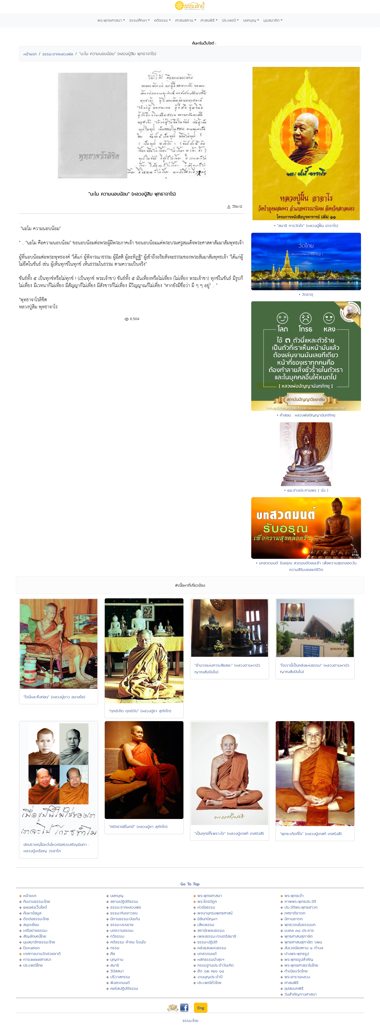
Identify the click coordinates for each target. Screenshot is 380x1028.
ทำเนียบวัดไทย (296, 971)
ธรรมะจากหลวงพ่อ (57, 54)
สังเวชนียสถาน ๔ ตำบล (303, 948)
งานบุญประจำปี (209, 976)
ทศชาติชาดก (294, 913)
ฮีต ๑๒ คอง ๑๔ (210, 971)
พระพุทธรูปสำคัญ (298, 959)
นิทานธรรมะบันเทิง (125, 919)
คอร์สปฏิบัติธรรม (124, 988)
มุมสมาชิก (271, 20)
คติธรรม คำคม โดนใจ (128, 942)
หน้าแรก (30, 54)
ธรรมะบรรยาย (122, 924)
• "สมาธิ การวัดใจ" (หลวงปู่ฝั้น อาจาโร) (306, 225)
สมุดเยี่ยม (31, 924)
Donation (31, 948)
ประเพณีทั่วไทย (209, 982)
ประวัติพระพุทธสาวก (300, 907)
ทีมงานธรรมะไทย (36, 901)
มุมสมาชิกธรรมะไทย (39, 942)
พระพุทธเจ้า (294, 895)
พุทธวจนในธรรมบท (300, 924)
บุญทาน (116, 959)
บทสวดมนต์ (207, 953)
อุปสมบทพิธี (293, 988)
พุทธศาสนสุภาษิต (298, 936)
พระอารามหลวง (297, 976)
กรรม (114, 948)
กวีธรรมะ (117, 936)
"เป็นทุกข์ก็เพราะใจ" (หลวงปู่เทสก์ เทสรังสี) (229, 833)
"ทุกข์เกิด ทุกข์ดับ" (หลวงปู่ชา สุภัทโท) (140, 711)
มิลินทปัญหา (207, 919)
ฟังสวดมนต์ (120, 982)
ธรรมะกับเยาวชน (123, 913)
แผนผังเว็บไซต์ (35, 907)
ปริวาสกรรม (120, 976)
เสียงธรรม (205, 924)
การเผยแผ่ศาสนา (37, 959)
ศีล (112, 953)
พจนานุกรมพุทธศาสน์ (214, 913)
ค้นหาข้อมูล (32, 913)
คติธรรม (161, 20)
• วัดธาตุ (306, 294)
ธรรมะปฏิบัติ (207, 942)
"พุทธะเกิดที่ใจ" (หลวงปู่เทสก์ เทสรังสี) (311, 833)
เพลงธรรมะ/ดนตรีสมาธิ (216, 936)
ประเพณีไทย (33, 965)
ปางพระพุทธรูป (296, 953)
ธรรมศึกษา (138, 20)
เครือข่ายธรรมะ (35, 930)
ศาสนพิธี (208, 20)
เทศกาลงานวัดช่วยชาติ (42, 953)
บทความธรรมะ (122, 930)
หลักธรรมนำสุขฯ (210, 959)
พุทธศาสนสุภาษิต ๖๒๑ (303, 942)
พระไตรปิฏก (207, 901)
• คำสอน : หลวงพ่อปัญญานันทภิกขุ (306, 415)
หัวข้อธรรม (206, 907)
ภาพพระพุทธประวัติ (300, 901)
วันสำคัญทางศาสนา (300, 994)
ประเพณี (229, 20)
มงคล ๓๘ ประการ (299, 930)
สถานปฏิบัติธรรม (124, 901)
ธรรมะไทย (190, 1020)
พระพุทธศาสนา (109, 20)
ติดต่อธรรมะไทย (36, 919)
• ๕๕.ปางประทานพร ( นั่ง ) (306, 490)
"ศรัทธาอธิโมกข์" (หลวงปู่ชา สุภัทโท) (138, 826)
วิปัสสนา (117, 971)
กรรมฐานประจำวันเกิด (215, 965)
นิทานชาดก (293, 919)
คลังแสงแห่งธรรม (211, 948)
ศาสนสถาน (184, 20)
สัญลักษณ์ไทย (34, 936)
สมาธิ (114, 965)
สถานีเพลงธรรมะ (211, 930)
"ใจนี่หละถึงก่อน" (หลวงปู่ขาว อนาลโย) (54, 697)
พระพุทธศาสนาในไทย (301, 965)
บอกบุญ (249, 20)
